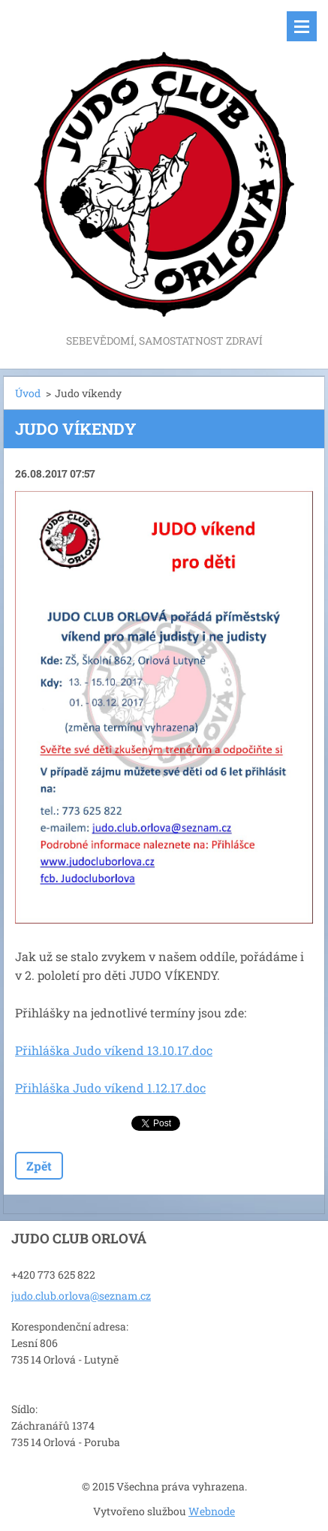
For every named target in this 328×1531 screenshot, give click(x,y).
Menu (302, 26)
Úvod (28, 393)
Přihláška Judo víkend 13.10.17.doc (113, 1050)
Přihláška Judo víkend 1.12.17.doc (110, 1088)
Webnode (211, 1511)
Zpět (39, 1166)
